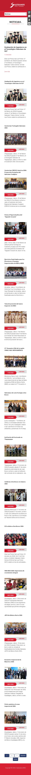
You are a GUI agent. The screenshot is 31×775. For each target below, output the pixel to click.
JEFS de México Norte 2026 (13, 615)
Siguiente (23, 755)
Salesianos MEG (21, 768)
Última (15, 759)
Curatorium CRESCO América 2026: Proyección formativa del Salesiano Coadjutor (15, 172)
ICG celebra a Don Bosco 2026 (13, 526)
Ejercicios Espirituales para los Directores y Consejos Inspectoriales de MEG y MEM (14, 261)
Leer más (7, 71)
